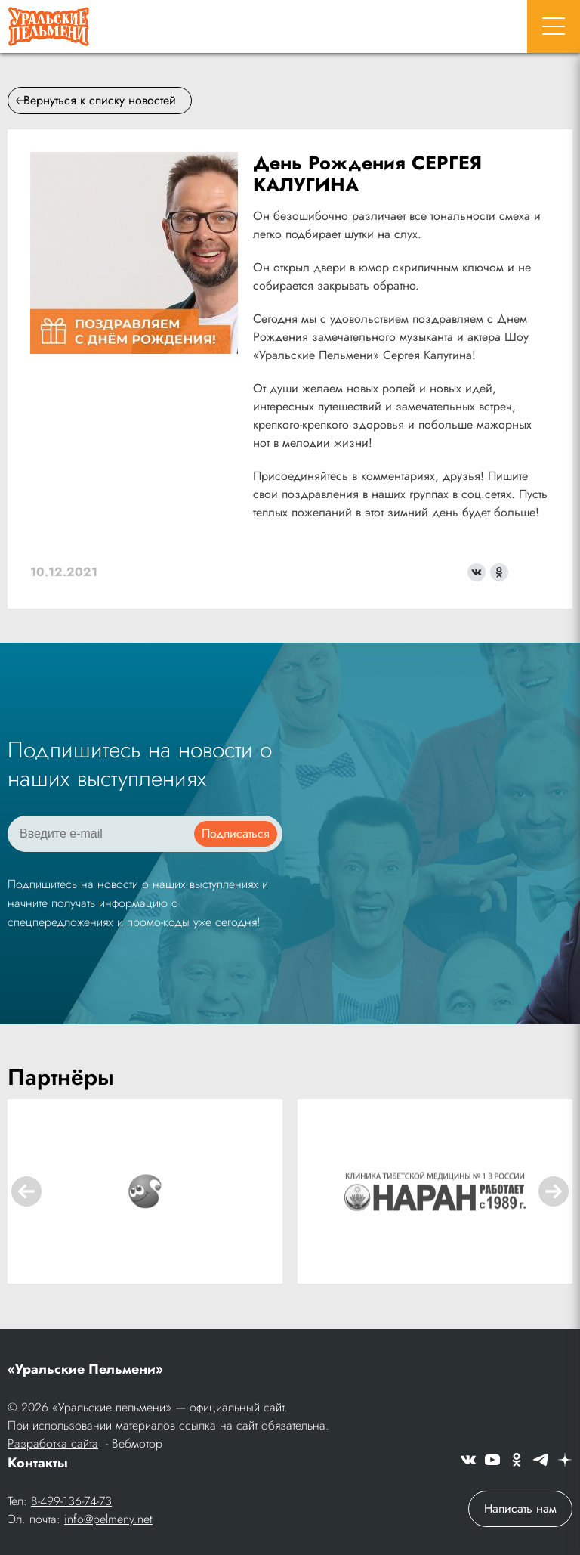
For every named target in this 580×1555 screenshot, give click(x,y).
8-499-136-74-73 (71, 1501)
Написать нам (520, 1508)
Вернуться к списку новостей (96, 100)
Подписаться (236, 833)
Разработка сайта (53, 1443)
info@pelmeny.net (108, 1519)
